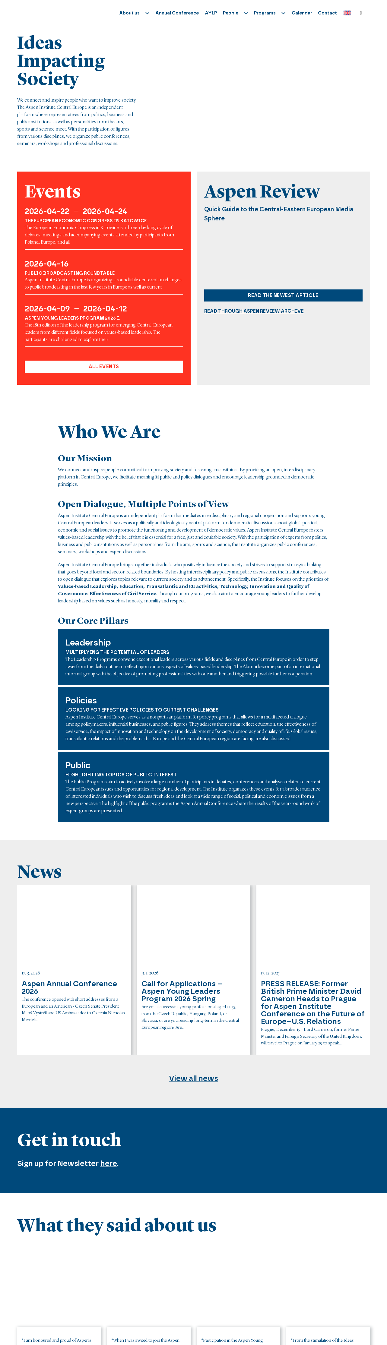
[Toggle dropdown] (147, 13)
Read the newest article (283, 295)
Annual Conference (177, 13)
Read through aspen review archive (254, 311)
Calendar (302, 13)
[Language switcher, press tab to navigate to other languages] (345, 13)
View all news (193, 1078)
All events (104, 366)
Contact (327, 13)
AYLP (211, 13)
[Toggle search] (361, 13)
